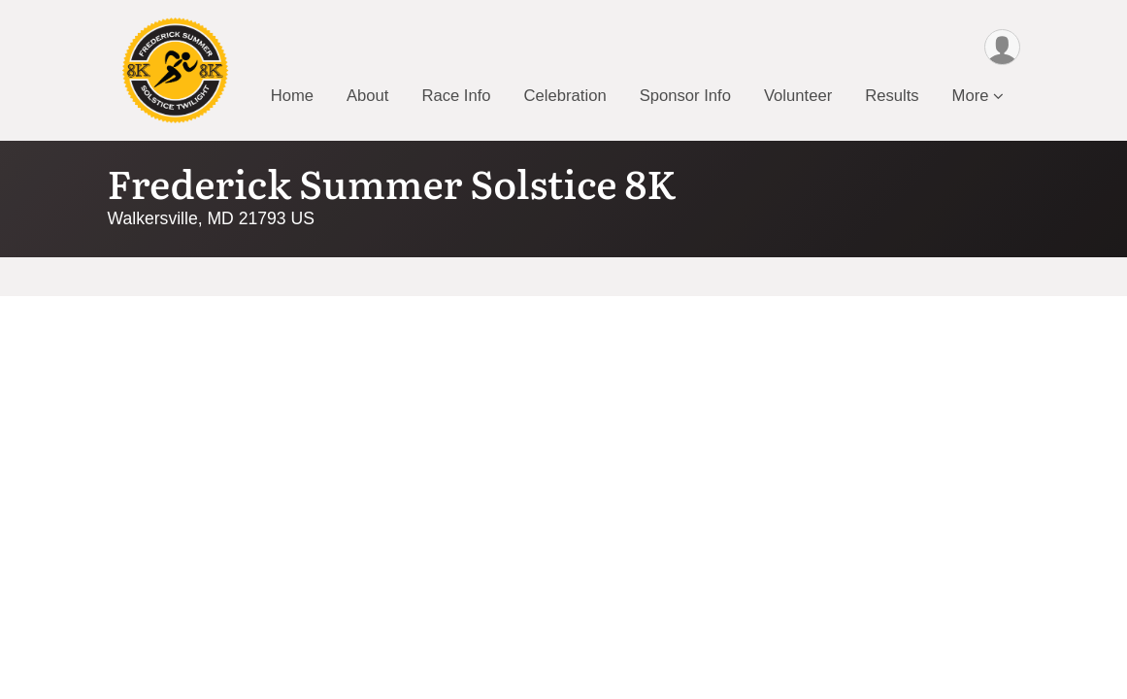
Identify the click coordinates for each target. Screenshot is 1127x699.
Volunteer (798, 95)
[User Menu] (1002, 47)
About (367, 95)
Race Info (455, 95)
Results (891, 95)
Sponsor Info (685, 95)
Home (292, 95)
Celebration (565, 95)
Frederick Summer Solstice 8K (392, 182)
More (970, 95)
